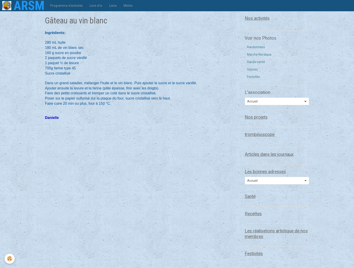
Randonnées (256, 47)
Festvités (253, 77)
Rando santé (256, 62)
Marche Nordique (259, 54)
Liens (113, 5)
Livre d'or (96, 5)
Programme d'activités (66, 5)
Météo (128, 5)
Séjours (252, 69)
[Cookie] (10, 259)
